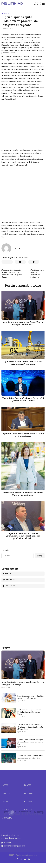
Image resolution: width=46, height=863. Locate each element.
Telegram (9, 586)
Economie (29, 793)
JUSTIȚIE (6, 793)
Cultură (6, 810)
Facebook (9, 573)
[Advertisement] (23, 124)
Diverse (28, 810)
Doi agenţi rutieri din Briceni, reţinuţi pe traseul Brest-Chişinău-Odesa (12, 273)
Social (5, 801)
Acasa (5, 785)
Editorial (7, 818)
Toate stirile (37, 3)
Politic (5, 14)
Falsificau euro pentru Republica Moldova (37, 273)
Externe (28, 801)
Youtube (9, 580)
